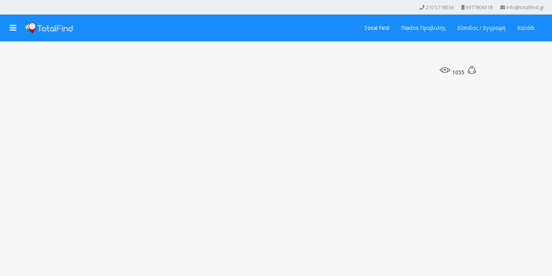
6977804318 (479, 7)
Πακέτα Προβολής (423, 27)
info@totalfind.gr (525, 7)
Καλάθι (526, 27)
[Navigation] (13, 28)
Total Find (376, 27)
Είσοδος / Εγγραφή (481, 27)
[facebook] (9, 7)
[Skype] (41, 7)
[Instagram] (30, 7)
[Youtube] (20, 7)
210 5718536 (440, 7)
